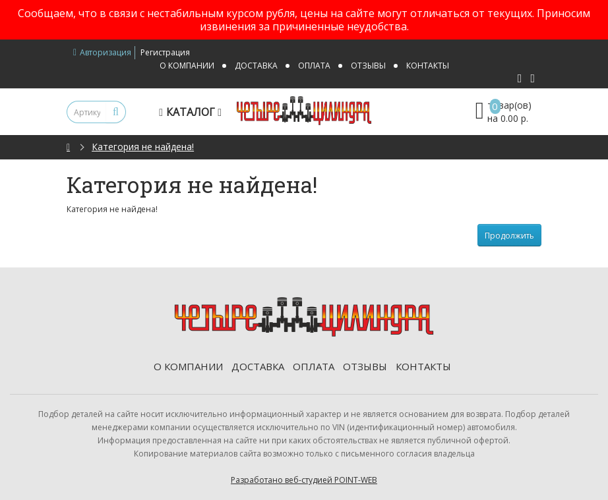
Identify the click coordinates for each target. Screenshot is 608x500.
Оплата (314, 65)
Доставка (256, 65)
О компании (187, 65)
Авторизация (102, 52)
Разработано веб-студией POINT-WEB (304, 480)
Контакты (427, 65)
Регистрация (165, 52)
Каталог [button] (192, 112)
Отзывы (368, 65)
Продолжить (509, 235)
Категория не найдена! (143, 146)
